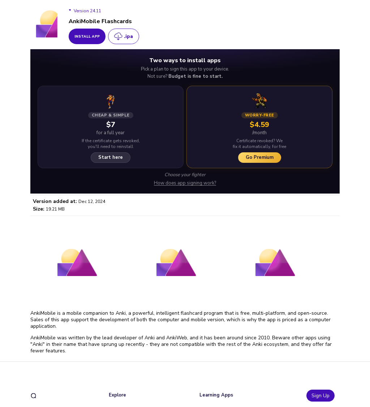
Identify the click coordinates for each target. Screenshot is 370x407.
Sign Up (320, 395)
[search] (33, 395)
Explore (117, 395)
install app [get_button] (87, 36)
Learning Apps (216, 395)
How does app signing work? (185, 183)
